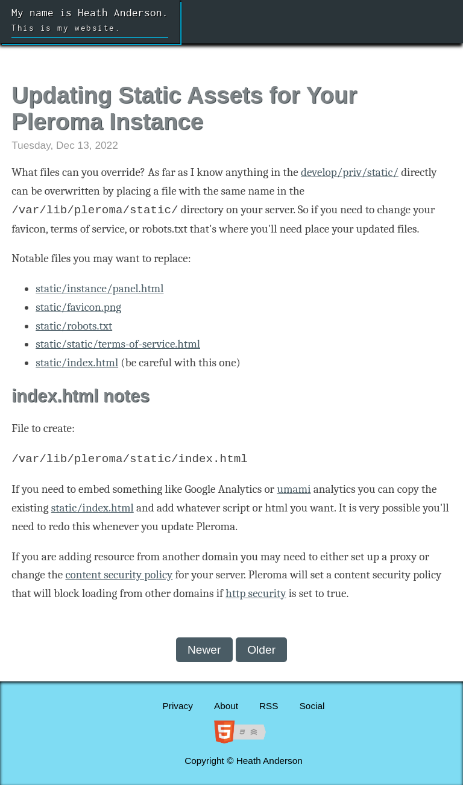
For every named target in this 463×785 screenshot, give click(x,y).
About (226, 706)
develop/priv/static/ (349, 172)
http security (255, 593)
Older (261, 649)
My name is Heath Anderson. (89, 22)
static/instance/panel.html (99, 288)
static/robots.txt (74, 326)
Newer (204, 649)
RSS (269, 706)
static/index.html (77, 362)
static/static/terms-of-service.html (118, 344)
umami (293, 489)
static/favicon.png (78, 307)
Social (312, 706)
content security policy (118, 574)
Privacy (178, 706)
